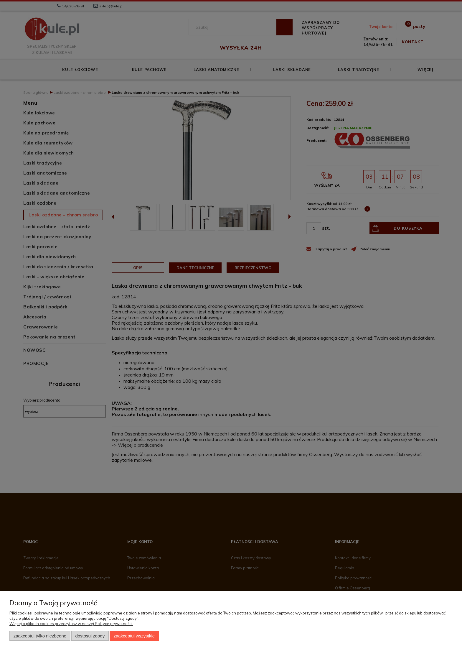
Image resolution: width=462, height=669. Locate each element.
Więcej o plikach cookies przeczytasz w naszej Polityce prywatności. (71, 623)
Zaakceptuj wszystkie (134, 635)
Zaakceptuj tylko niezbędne (40, 635)
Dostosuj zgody (90, 635)
